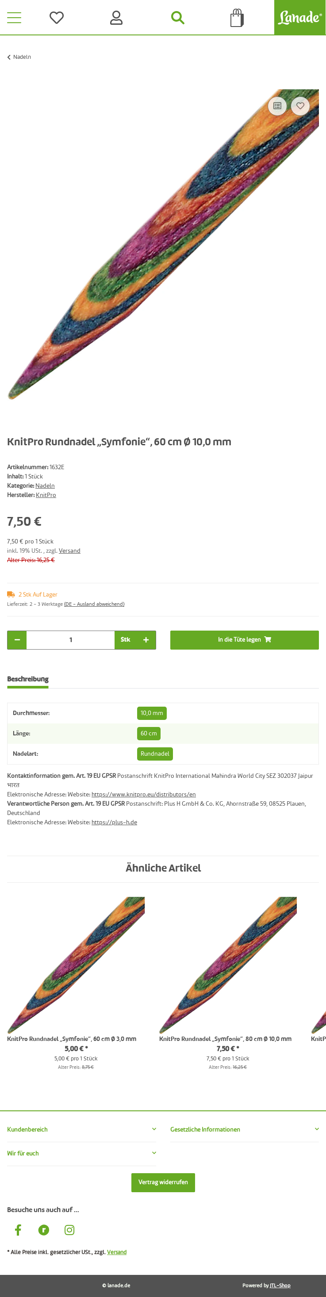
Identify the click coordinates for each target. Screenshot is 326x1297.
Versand (70, 551)
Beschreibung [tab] (27, 679)
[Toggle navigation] (14, 17)
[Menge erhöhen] (146, 640)
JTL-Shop (280, 1286)
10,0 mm (152, 713)
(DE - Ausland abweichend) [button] (94, 604)
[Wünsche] (58, 17)
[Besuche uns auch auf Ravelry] (44, 1231)
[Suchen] (177, 17)
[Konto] (118, 17)
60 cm (149, 734)
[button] (81, 1130)
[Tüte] (237, 17)
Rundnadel (155, 754)
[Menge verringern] (17, 640)
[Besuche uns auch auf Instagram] (69, 1231)
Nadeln (45, 486)
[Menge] (71, 640)
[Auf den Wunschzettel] (300, 106)
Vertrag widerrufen (163, 1182)
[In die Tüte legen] (14, 84)
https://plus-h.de (114, 822)
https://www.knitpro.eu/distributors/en (144, 795)
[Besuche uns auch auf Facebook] (18, 1231)
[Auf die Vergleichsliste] (277, 106)
